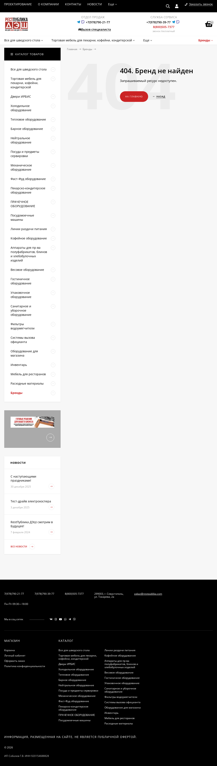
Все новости (23, 547)
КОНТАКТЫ (73, 4)
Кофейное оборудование (120, 655)
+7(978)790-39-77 (158, 22)
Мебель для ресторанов (119, 718)
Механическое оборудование (77, 696)
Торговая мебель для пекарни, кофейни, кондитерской (77, 657)
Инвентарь (111, 713)
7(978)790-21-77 (14, 594)
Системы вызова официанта (122, 702)
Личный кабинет (14, 655)
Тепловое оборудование (73, 674)
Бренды (87, 49)
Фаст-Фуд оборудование (73, 701)
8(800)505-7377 (163, 27)
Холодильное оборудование (76, 669)
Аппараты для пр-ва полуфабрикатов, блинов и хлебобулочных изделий (121, 664)
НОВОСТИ (94, 4)
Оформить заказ (14, 661)
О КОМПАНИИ (48, 4)
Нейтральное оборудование (76, 685)
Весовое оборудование (119, 672)
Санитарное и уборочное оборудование (120, 690)
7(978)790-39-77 (44, 594)
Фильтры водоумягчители (120, 697)
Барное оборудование (72, 680)
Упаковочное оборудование (121, 683)
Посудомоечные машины (74, 720)
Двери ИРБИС (66, 664)
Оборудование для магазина (122, 707)
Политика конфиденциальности (24, 666)
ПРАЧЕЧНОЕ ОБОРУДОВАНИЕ (76, 715)
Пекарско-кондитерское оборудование (73, 708)
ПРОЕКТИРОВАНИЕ (18, 4)
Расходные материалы (118, 723)
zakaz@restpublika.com (148, 594)
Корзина (9, 650)
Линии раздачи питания (119, 650)
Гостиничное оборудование (122, 678)
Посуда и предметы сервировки (78, 690)
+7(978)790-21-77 (98, 22)
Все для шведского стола (74, 650)
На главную (134, 96)
